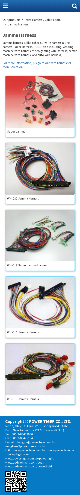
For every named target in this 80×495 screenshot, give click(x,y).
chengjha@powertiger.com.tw (36, 442)
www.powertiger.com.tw (29, 450)
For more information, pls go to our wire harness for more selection (37, 65)
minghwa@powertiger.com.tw (25, 446)
